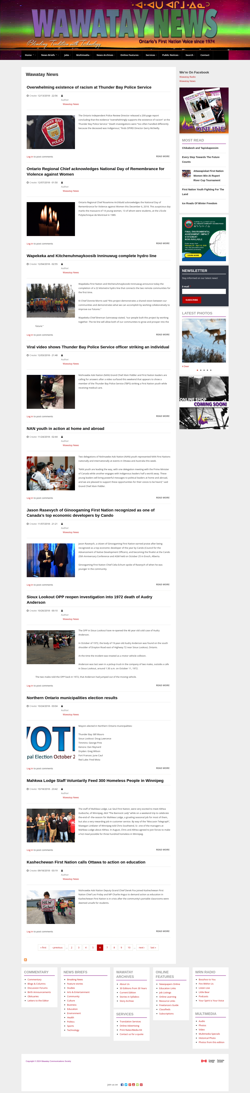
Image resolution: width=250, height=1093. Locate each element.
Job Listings (165, 992)
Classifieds (164, 1009)
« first (43, 947)
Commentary (34, 979)
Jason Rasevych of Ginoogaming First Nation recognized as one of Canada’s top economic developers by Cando (90, 513)
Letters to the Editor (38, 1000)
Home (29, 55)
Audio (202, 1021)
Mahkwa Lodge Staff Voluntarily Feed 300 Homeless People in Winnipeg (95, 780)
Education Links (167, 988)
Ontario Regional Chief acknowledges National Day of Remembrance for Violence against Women (95, 171)
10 (129, 947)
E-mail (186, 286)
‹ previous (57, 947)
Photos (202, 1025)
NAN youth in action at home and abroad (65, 428)
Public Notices (170, 55)
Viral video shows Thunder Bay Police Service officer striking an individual (98, 347)
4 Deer (185, 366)
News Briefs (49, 55)
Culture (71, 1000)
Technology (73, 1030)
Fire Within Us (206, 983)
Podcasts (203, 996)
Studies (71, 987)
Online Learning (167, 996)
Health (70, 1017)
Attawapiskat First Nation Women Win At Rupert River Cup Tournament (208, 176)
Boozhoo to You (207, 979)
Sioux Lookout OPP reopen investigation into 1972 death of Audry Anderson (89, 599)
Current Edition (128, 992)
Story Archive (127, 1000)
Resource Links (167, 1000)
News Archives (105, 55)
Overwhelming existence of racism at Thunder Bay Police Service (89, 87)
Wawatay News (71, 104)
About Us (125, 984)
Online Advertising (129, 1025)
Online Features (129, 55)
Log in (30, 156)
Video (202, 1029)
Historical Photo (207, 1038)
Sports (70, 1025)
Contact (204, 55)
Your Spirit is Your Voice (211, 1000)
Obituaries (33, 996)
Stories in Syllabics (129, 996)
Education (72, 1009)
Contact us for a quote (131, 1034)
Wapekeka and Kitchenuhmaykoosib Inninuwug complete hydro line (91, 255)
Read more (162, 156)
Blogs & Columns (36, 983)
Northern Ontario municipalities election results (72, 697)
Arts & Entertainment (78, 992)
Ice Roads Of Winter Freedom (199, 203)
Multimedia (82, 55)
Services (150, 55)
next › (142, 947)
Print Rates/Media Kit (131, 1029)
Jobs (66, 55)
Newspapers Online (169, 984)
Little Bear (204, 992)
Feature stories (75, 983)
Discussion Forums (38, 987)
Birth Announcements (39, 992)
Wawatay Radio (187, 76)
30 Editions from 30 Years (133, 988)
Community (73, 996)
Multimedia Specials (209, 1033)
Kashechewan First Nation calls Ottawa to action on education (86, 862)
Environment (74, 1013)
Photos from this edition (211, 1042)
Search (189, 55)
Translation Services (130, 1021)
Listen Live (204, 987)
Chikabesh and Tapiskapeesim (200, 148)
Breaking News (75, 979)
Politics (71, 1021)
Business (72, 1004)
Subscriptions (166, 1013)
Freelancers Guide (168, 1005)
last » (153, 947)
